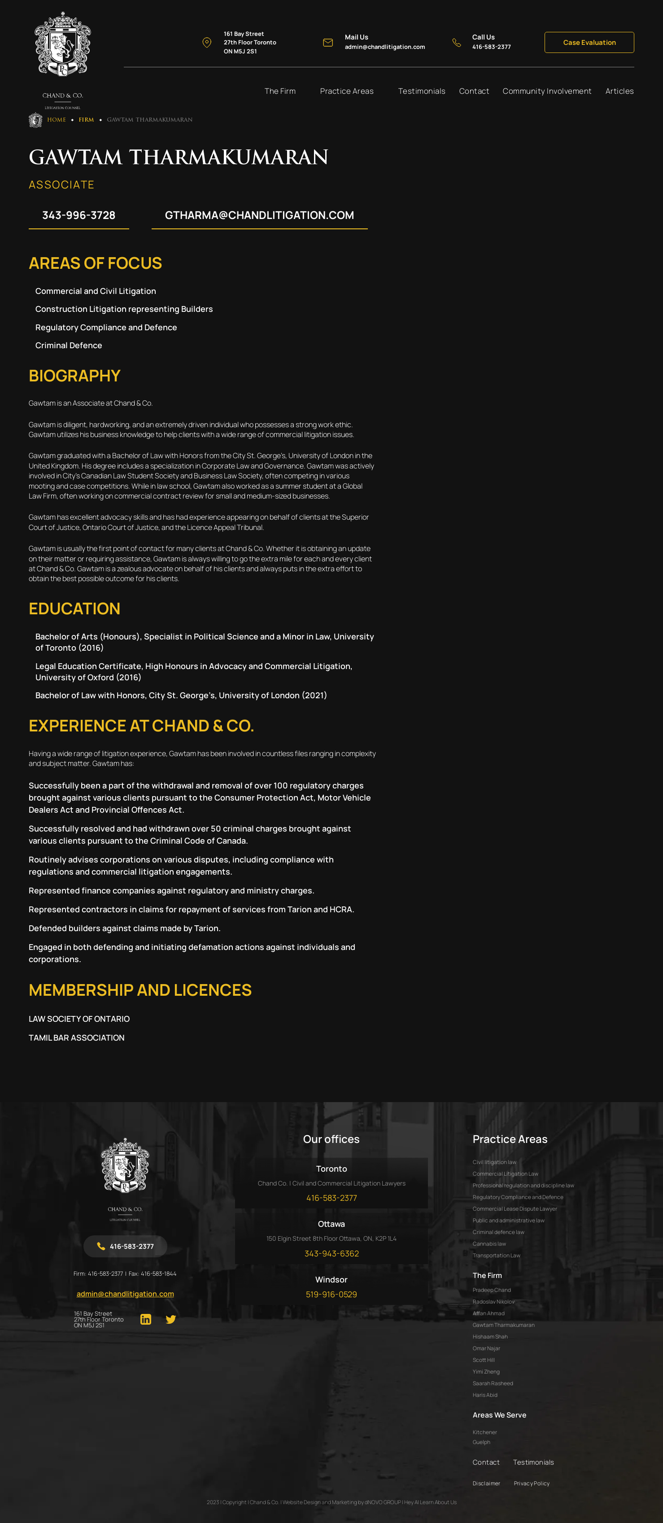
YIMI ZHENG (486, 1371)
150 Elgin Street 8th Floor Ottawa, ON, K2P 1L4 (331, 1238)
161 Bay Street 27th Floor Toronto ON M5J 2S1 (99, 1319)
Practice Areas (347, 91)
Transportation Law (496, 1255)
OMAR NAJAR (486, 1348)
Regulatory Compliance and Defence (518, 1197)
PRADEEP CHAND (492, 1290)
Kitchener (485, 1432)
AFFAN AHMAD (489, 1313)
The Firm (280, 91)
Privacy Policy (532, 1483)
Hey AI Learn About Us (430, 1502)
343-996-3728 (79, 214)
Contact (474, 91)
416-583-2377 (105, 1273)
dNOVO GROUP (383, 1502)
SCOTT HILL (484, 1360)
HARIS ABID (485, 1395)
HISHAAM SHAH (490, 1336)
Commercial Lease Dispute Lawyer (515, 1208)
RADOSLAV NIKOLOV (494, 1301)
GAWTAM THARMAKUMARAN (504, 1325)
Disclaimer (487, 1483)
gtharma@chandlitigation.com (259, 214)
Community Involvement (547, 91)
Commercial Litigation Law (505, 1173)
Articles (620, 91)
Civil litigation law (494, 1162)
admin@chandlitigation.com (125, 1294)
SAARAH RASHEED (493, 1383)
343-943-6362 (332, 1253)
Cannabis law (489, 1243)
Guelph (481, 1442)
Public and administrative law (509, 1220)
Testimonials (421, 91)
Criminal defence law (498, 1232)
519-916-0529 (331, 1294)
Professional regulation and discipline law (523, 1185)
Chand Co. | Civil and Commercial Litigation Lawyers (332, 1183)
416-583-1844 (159, 1273)
